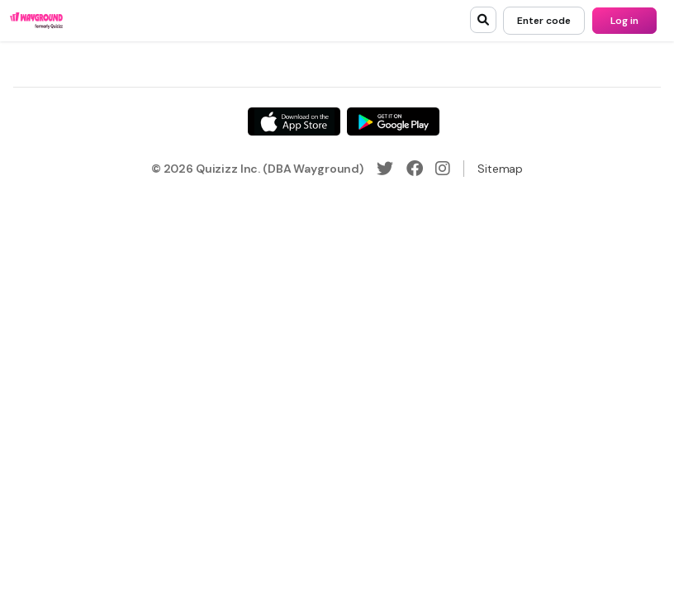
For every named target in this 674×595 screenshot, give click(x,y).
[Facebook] (414, 168)
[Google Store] (393, 121)
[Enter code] (544, 21)
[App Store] (294, 121)
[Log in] (624, 21)
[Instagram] (442, 168)
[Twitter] (385, 168)
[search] (483, 20)
